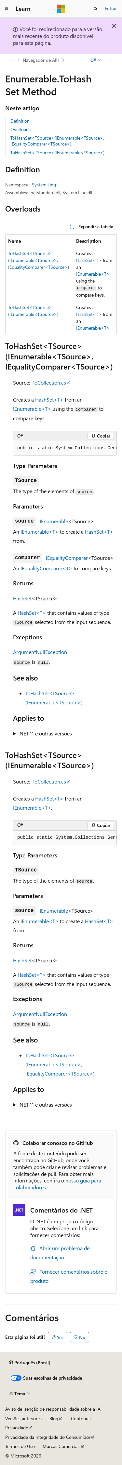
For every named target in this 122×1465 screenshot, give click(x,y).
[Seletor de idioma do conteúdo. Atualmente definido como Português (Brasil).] (29, 1362)
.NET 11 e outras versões (45, 733)
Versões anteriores (23, 1418)
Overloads (20, 129)
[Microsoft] (61, 9)
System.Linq (44, 184)
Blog (53, 1418)
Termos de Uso (20, 1446)
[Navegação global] (6, 9)
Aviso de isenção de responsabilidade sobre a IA (53, 1409)
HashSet (22, 598)
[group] (65, 448)
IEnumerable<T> (93, 274)
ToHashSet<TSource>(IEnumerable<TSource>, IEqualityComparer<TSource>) (57, 141)
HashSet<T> (89, 260)
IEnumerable (54, 521)
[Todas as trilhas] (11, 60)
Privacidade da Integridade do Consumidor (47, 1437)
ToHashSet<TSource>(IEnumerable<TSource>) (57, 152)
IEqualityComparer (67, 557)
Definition (20, 121)
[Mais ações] (111, 60)
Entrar (111, 8)
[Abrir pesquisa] (95, 9)
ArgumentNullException (40, 651)
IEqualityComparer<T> (46, 568)
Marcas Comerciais (61, 1446)
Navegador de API (41, 60)
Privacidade (16, 1427)
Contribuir (81, 1418)
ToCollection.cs (49, 382)
